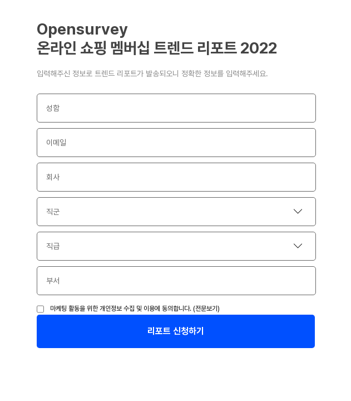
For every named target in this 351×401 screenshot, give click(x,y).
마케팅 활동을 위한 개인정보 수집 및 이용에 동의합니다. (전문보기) (135, 308)
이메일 (56, 142)
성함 (53, 108)
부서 (53, 280)
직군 (53, 211)
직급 (53, 246)
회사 (53, 177)
